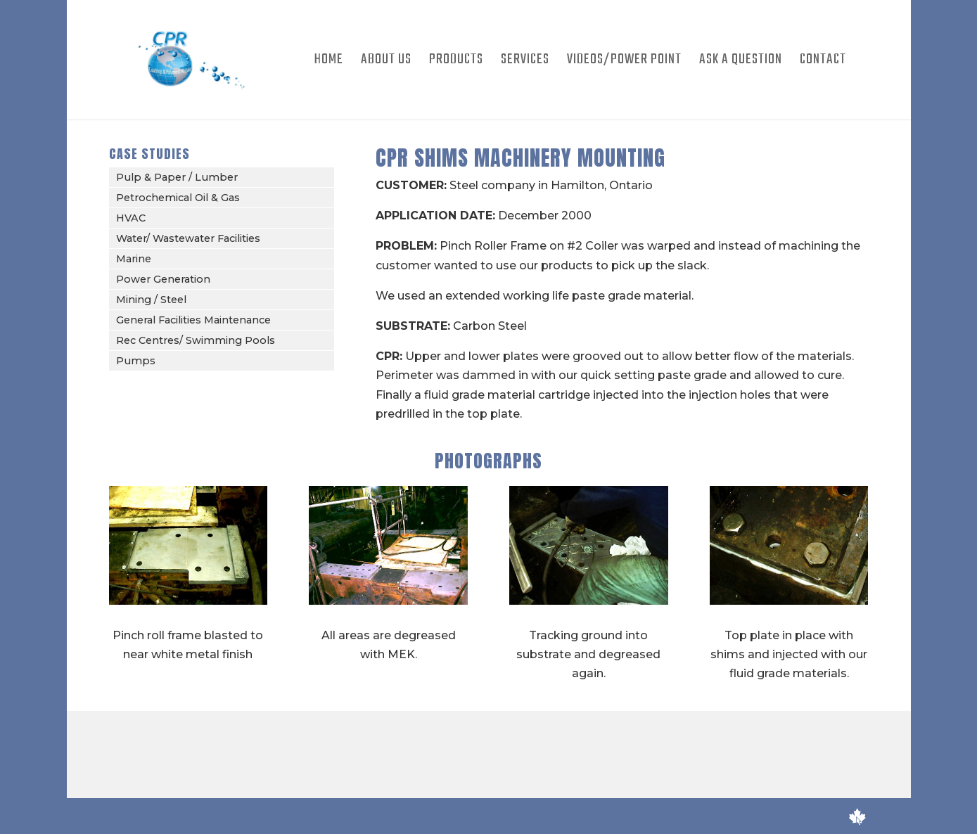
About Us (386, 62)
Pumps (135, 360)
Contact (823, 62)
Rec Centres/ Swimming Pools (195, 340)
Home (328, 62)
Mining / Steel (151, 299)
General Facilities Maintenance (193, 320)
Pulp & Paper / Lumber (177, 177)
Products (456, 62)
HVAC (131, 218)
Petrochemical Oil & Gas (178, 197)
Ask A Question (740, 62)
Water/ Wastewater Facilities (188, 238)
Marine (133, 258)
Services (525, 62)
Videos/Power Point (624, 62)
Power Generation (163, 279)
